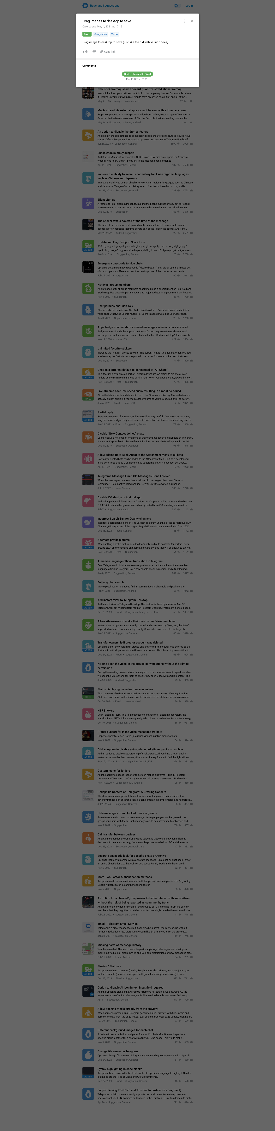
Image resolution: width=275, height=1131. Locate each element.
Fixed (87, 34)
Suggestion (100, 34)
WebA (114, 34)
